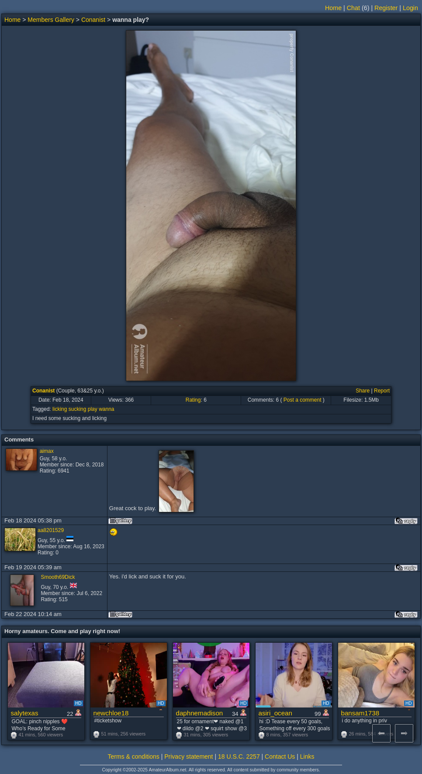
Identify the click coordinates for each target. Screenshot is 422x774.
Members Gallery (51, 19)
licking (59, 409)
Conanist (93, 19)
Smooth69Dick (58, 577)
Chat (353, 7)
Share (363, 391)
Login (410, 7)
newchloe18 (111, 713)
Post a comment (303, 400)
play (92, 409)
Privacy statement (188, 756)
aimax (47, 451)
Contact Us (280, 756)
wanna (106, 409)
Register (386, 7)
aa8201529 (51, 530)
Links (307, 756)
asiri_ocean (275, 713)
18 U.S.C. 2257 (239, 756)
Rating (193, 400)
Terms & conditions (133, 756)
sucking (77, 409)
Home (333, 7)
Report (382, 391)
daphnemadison (199, 713)
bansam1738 (360, 713)
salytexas (24, 713)
